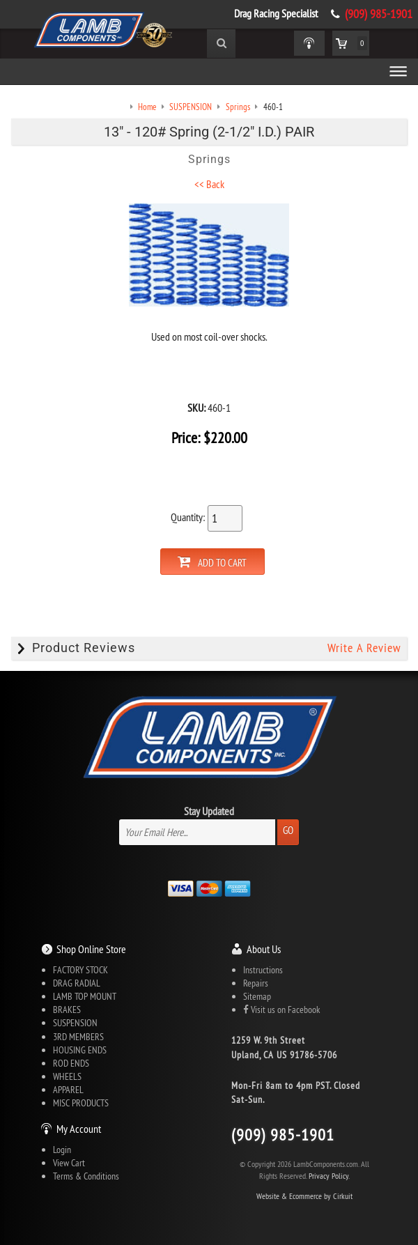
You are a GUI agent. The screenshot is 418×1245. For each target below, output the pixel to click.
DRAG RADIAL (76, 983)
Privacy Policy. (329, 1176)
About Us (264, 950)
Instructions (263, 970)
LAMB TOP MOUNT (84, 997)
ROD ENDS (71, 1063)
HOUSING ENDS (80, 1050)
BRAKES (67, 1010)
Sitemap (257, 997)
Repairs (255, 983)
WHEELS (67, 1076)
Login (62, 1150)
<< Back (209, 185)
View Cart (69, 1163)
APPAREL (68, 1089)
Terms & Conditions (86, 1176)
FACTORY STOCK (80, 970)
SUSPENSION (75, 1023)
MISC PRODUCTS (81, 1103)
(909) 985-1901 (378, 14)
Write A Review (364, 648)
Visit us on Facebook (281, 1010)
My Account (78, 1129)
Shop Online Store (91, 950)
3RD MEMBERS (78, 1036)
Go (288, 830)
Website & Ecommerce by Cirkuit (304, 1196)
